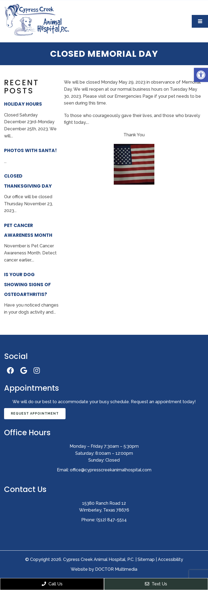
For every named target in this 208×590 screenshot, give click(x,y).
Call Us (52, 583)
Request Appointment (35, 413)
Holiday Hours (23, 104)
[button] (201, 75)
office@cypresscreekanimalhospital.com (110, 469)
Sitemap (146, 559)
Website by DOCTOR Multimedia (104, 569)
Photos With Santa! (30, 150)
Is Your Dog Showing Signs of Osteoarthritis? (27, 284)
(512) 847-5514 (111, 519)
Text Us (156, 583)
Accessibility (170, 559)
